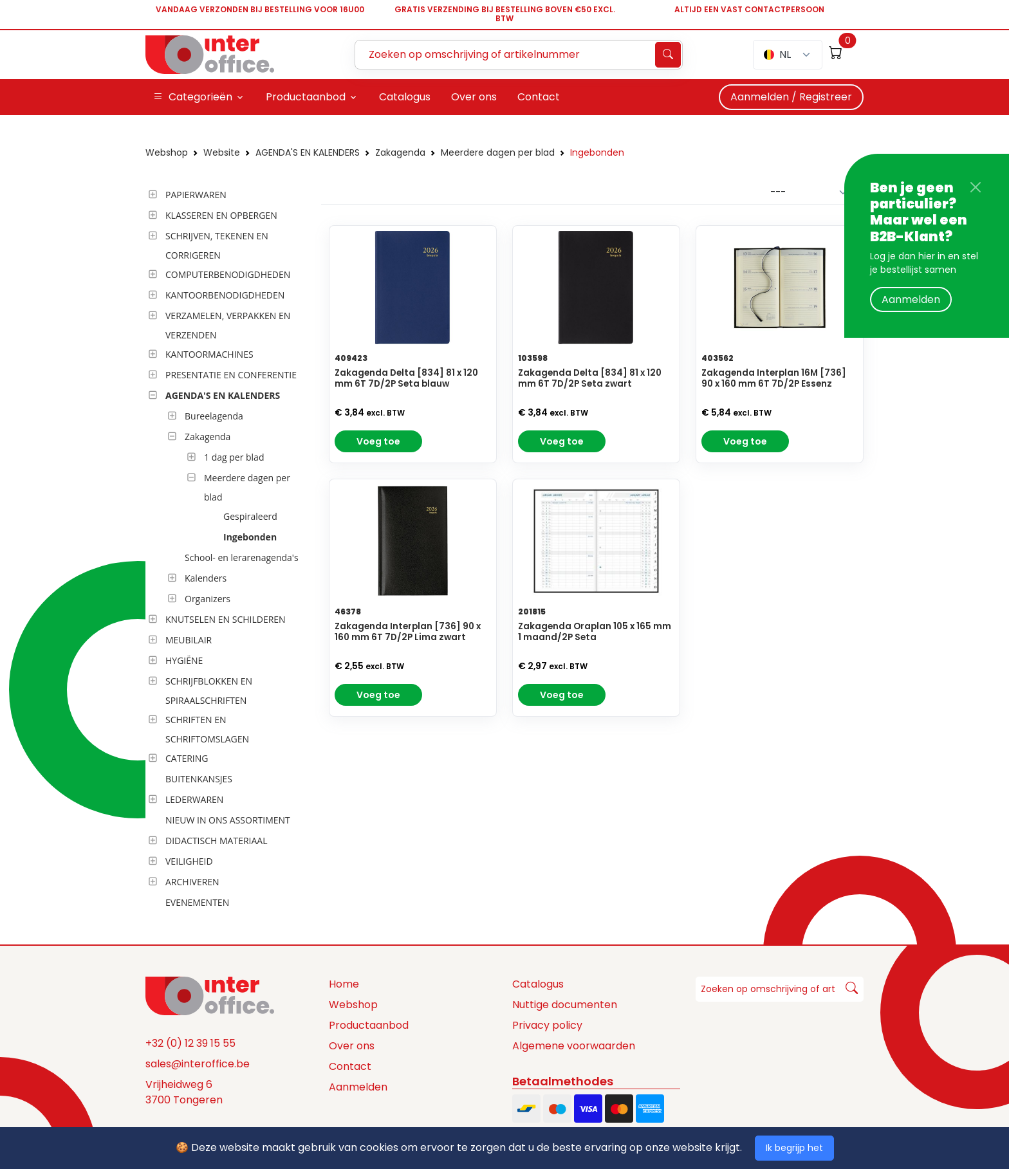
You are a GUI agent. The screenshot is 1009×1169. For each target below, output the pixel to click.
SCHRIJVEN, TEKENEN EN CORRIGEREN (216, 245)
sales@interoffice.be (197, 1063)
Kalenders (206, 578)
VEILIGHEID (189, 861)
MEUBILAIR (188, 640)
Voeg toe (378, 441)
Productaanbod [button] (306, 96)
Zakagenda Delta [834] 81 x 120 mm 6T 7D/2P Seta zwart (590, 378)
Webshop (166, 152)
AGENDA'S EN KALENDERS (307, 152)
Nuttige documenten (564, 1004)
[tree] (229, 549)
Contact (350, 1066)
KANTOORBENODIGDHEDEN (224, 295)
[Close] (975, 187)
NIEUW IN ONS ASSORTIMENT (227, 820)
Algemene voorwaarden (573, 1045)
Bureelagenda (214, 416)
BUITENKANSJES (198, 779)
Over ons (352, 1045)
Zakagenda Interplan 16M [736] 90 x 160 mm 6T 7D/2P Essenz (773, 378)
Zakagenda (400, 152)
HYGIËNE (184, 660)
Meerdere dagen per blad (498, 152)
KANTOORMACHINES (209, 354)
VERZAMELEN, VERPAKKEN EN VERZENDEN (227, 325)
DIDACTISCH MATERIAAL (216, 840)
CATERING (186, 758)
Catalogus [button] (404, 96)
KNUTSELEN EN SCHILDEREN (225, 619)
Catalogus (538, 984)
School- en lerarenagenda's (242, 557)
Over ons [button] (474, 96)
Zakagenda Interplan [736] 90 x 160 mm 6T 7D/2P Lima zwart (408, 631)
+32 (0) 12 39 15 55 (190, 1043)
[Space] (209, 995)
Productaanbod (369, 1025)
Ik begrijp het (794, 1147)
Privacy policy (547, 1025)
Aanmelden (911, 299)
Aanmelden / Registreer (791, 96)
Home (344, 984)
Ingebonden (597, 152)
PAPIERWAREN (196, 195)
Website (221, 152)
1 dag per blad (234, 457)
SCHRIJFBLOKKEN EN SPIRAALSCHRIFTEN (208, 690)
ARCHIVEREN (192, 882)
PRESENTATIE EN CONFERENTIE (231, 375)
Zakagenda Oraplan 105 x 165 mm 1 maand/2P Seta (594, 631)
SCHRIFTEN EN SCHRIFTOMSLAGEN (207, 729)
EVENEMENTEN (197, 902)
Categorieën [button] (192, 97)
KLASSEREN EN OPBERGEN (221, 215)
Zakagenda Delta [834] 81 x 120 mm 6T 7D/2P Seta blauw (406, 378)
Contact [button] (538, 96)
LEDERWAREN (194, 799)
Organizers (207, 599)
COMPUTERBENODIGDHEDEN (227, 274)
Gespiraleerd (250, 516)
